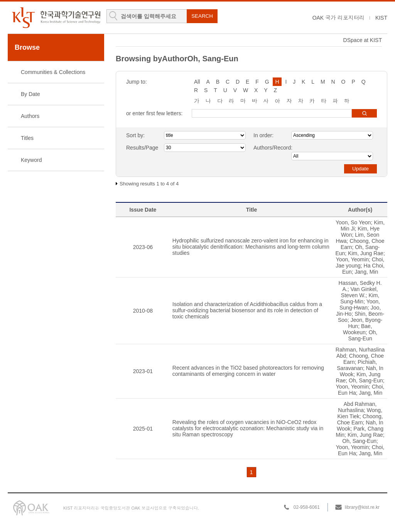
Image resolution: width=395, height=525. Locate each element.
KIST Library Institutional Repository (56, 17)
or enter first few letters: (154, 113)
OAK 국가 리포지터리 (338, 18)
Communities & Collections (53, 72)
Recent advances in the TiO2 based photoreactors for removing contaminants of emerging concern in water (248, 371)
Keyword (31, 160)
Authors (30, 116)
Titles (27, 138)
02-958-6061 (307, 507)
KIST (381, 18)
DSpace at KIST (362, 40)
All (197, 82)
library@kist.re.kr (362, 507)
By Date (30, 94)
